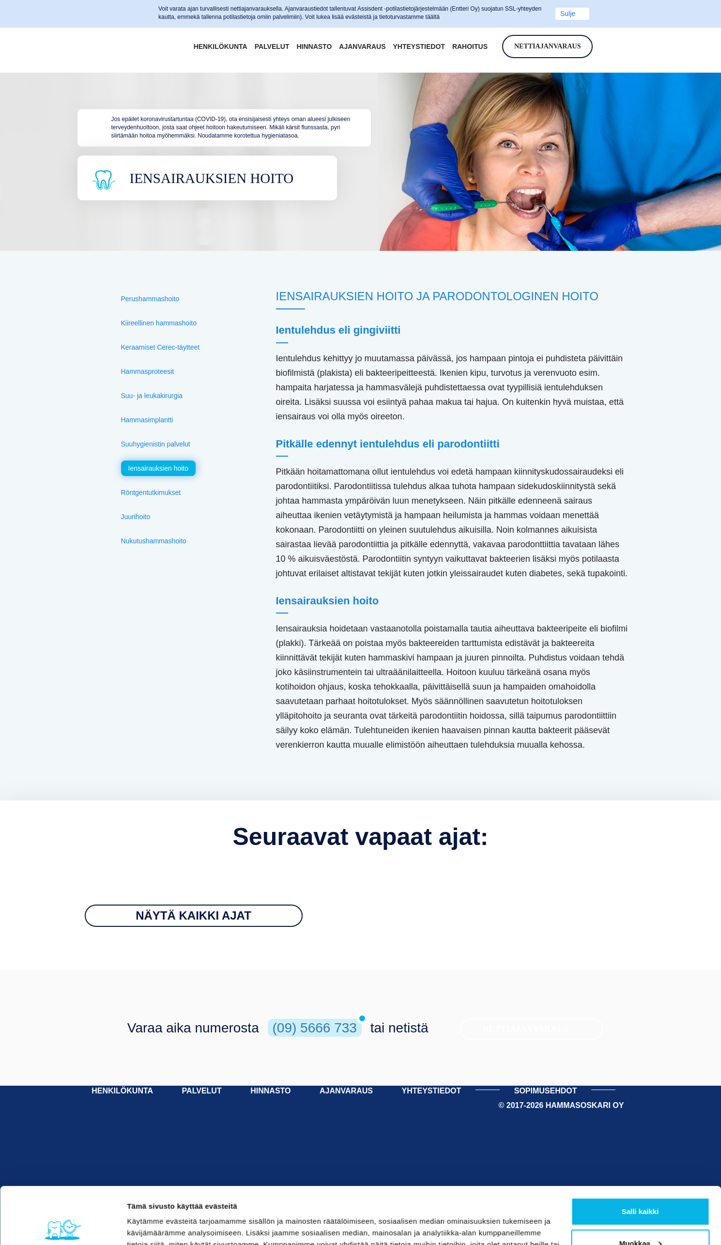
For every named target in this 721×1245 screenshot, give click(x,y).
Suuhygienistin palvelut (155, 444)
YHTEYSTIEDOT (431, 1091)
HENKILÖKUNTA (122, 1091)
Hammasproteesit (147, 371)
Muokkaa (640, 1186)
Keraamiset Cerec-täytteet (160, 347)
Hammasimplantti (147, 420)
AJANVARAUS (346, 1091)
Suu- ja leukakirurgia (152, 396)
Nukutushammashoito (153, 541)
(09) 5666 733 (315, 1027)
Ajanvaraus (362, 46)
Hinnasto (314, 46)
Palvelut (272, 46)
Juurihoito (136, 517)
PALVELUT (202, 1091)
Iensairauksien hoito (158, 468)
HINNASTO (270, 1091)
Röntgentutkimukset (151, 492)
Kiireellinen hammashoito (159, 323)
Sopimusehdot (545, 1091)
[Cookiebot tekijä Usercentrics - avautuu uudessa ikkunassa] (62, 1226)
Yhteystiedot (419, 46)
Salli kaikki (640, 1155)
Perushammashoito (150, 299)
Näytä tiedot (148, 1226)
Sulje (567, 13)
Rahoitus (470, 46)
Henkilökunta (220, 46)
